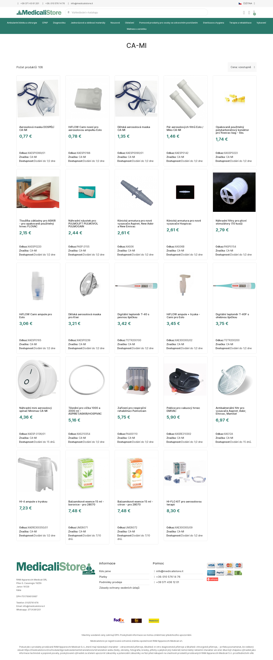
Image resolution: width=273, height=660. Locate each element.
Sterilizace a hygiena (213, 22)
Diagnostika (59, 22)
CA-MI (33, 156)
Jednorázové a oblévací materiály (88, 22)
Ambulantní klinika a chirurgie (22, 22)
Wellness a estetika (136, 29)
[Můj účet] (244, 12)
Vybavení (261, 22)
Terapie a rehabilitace (240, 22)
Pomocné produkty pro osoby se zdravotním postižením (168, 22)
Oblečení (129, 22)
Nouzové (115, 22)
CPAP (45, 22)
